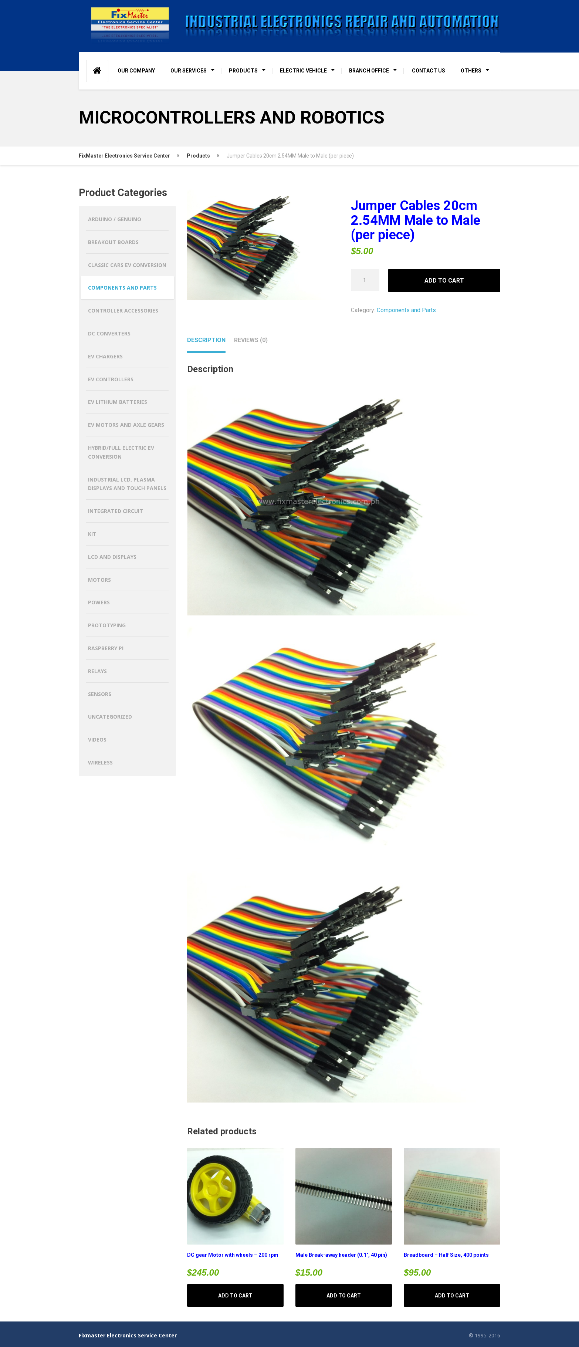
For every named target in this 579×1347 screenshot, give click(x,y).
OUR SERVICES (188, 71)
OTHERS (471, 71)
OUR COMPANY (136, 71)
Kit (92, 533)
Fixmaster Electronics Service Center (128, 1335)
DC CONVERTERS (109, 333)
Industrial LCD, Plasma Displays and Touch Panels (127, 484)
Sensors (99, 694)
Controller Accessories (123, 310)
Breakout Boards (113, 242)
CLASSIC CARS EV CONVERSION (127, 265)
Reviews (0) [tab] (251, 340)
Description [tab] (206, 340)
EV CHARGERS (105, 356)
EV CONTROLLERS (110, 379)
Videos (97, 739)
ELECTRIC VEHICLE (303, 71)
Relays (97, 671)
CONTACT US (428, 71)
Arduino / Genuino (114, 219)
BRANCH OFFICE (369, 71)
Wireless (100, 762)
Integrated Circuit (115, 510)
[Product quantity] (365, 280)
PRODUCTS (243, 71)
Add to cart (444, 280)
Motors (99, 579)
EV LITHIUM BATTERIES (117, 401)
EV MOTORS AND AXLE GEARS (126, 424)
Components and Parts (406, 310)
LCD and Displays (112, 556)
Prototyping (107, 625)
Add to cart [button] (235, 1296)
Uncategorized (110, 716)
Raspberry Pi (105, 648)
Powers (99, 602)
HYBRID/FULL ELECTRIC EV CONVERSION (121, 452)
